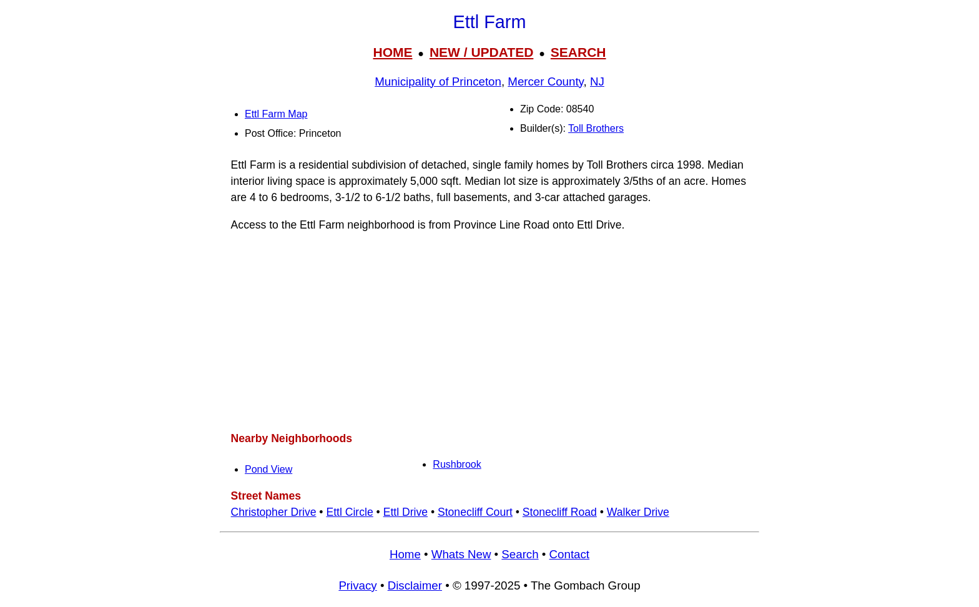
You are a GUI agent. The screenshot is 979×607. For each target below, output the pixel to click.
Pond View (268, 469)
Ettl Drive (405, 512)
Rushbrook (457, 464)
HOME (392, 52)
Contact (569, 554)
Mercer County (545, 81)
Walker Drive (638, 512)
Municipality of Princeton (438, 81)
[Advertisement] (489, 331)
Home (405, 554)
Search (519, 554)
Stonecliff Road (560, 512)
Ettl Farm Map (276, 114)
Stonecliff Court (475, 512)
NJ (597, 81)
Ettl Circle (349, 512)
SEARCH (578, 52)
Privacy (357, 585)
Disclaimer (415, 585)
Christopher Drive (274, 512)
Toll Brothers (596, 128)
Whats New (461, 554)
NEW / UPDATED (481, 52)
